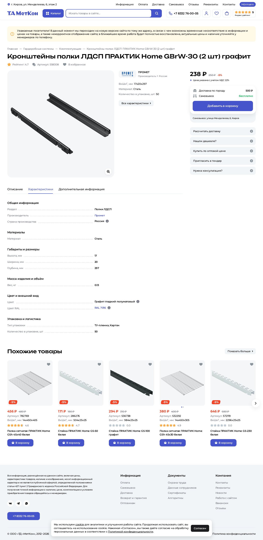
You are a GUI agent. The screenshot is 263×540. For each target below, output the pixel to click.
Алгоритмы (175, 498)
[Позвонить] (183, 13)
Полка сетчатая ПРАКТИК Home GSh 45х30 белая (181, 432)
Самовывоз (176, 4)
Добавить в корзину (222, 106)
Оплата (143, 4)
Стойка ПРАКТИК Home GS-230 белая (231, 432)
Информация (125, 4)
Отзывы (193, 4)
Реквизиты (210, 4)
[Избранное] (216, 13)
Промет (100, 215)
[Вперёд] (256, 403)
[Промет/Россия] (152, 74)
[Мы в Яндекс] (244, 13)
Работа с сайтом (226, 498)
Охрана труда (177, 482)
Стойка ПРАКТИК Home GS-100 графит (129, 432)
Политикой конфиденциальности (130, 531)
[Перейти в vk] (10, 503)
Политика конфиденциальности (234, 533)
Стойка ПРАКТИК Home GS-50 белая (78, 432)
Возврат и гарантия (133, 498)
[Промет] (127, 74)
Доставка (158, 4)
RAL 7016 (100, 307)
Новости (221, 492)
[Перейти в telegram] (18, 503)
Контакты (229, 4)
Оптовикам (127, 503)
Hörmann (247, 4)
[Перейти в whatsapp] (26, 503)
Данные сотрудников (182, 487)
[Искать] (157, 13)
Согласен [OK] (200, 528)
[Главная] (22, 13)
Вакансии (222, 503)
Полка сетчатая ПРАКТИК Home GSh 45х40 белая (28, 432)
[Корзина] (227, 13)
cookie (79, 524)
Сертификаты (177, 492)
